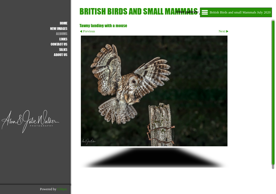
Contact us (59, 44)
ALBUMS (61, 33)
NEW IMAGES (58, 28)
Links (63, 38)
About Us (60, 54)
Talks (63, 49)
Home (63, 23)
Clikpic (62, 189)
